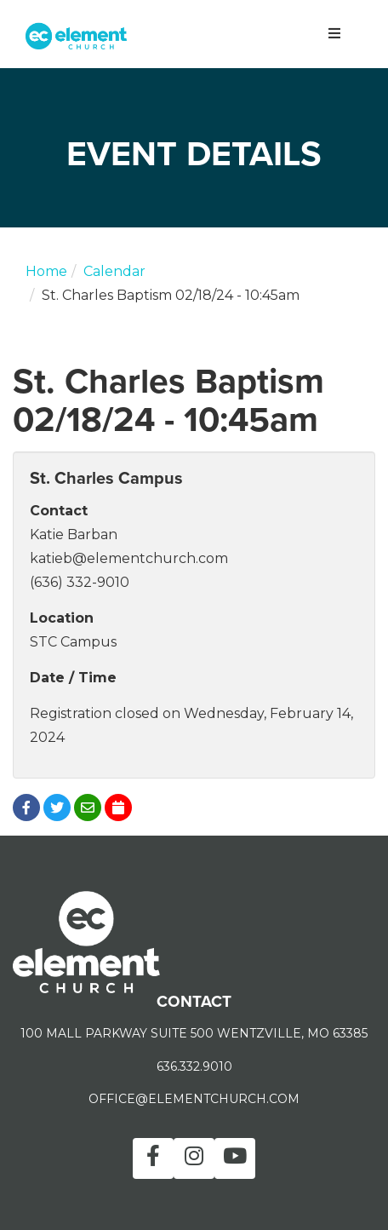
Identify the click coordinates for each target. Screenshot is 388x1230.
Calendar (114, 271)
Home (46, 271)
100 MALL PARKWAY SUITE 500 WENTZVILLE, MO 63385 (194, 1033)
